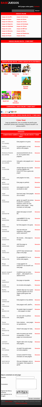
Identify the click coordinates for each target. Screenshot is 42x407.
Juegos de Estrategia (22, 24)
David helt (6, 101)
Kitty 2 (6, 74)
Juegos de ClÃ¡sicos (7, 21)
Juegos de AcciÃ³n (7, 17)
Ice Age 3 (25, 74)
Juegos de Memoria (7, 31)
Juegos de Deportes (7, 24)
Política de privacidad (21, 405)
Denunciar (37, 141)
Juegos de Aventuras (22, 17)
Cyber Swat (20, 120)
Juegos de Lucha (6, 28)
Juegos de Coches (22, 21)
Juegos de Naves (6, 33)
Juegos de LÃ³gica (22, 26)
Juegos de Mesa (21, 31)
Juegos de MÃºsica (22, 28)
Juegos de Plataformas (23, 33)
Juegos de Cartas (6, 19)
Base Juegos (9, 403)
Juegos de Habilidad (7, 26)
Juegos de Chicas (21, 19)
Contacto (37, 6)
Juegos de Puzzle (6, 35)
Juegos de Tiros (21, 35)
